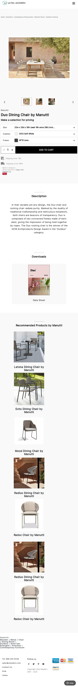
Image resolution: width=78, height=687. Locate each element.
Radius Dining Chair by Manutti (29, 494)
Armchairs (9, 17)
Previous (2, 98)
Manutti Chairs (40, 17)
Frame (39, 140)
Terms (5, 675)
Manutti (5, 110)
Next (76, 98)
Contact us (6, 172)
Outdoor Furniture (52, 17)
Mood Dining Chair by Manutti (29, 452)
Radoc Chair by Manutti (29, 535)
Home (3, 17)
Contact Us (7, 667)
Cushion (39, 134)
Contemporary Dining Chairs (23, 17)
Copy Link (20, 170)
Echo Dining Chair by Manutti (29, 410)
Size (39, 127)
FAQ (4, 671)
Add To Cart (46, 150)
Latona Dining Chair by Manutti (29, 368)
